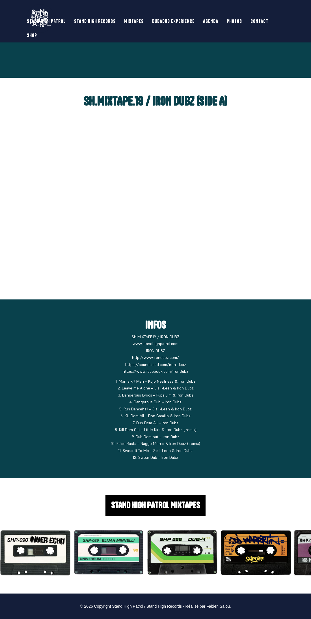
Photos (234, 21)
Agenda (210, 21)
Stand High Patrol (46, 21)
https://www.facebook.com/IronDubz (155, 371)
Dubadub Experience (173, 21)
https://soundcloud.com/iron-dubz (155, 364)
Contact (259, 21)
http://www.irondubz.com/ (155, 357)
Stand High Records (95, 21)
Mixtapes (134, 21)
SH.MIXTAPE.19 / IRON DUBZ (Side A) (155, 101)
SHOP (32, 35)
